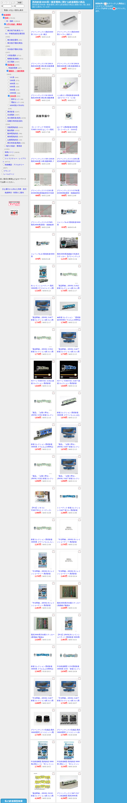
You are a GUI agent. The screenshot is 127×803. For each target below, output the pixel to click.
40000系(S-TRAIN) (17, 105)
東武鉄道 (10, 112)
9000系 (12, 90)
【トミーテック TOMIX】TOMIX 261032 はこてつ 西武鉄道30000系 (42, 129)
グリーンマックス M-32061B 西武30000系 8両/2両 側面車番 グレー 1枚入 (42, 97)
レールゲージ (9, 174)
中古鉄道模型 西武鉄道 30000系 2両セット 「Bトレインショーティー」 (68, 764)
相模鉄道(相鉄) (13, 59)
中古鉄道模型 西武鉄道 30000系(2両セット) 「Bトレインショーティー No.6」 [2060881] (42, 764)
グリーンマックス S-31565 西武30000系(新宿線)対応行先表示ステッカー (42, 193)
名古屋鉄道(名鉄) (14, 118)
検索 (20, 3)
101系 (12, 77)
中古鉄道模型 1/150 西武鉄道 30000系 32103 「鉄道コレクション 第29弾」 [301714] (68, 668)
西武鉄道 (10, 65)
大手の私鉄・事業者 (14, 24)
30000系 (13, 96)
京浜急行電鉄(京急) (14, 49)
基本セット (15, 99)
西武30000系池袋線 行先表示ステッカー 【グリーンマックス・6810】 (68, 256)
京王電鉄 (10, 62)
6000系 (12, 87)
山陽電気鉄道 (12, 140)
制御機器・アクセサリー (14, 165)
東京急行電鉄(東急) (14, 43)
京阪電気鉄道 (12, 127)
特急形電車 (13, 68)
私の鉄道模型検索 (14, 801)
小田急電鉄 (11, 55)
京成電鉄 (10, 115)
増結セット (15, 102)
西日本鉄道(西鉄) (14, 143)
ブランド (7, 171)
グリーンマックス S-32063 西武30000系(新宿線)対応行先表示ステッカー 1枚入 (68, 161)
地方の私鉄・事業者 (14, 146)
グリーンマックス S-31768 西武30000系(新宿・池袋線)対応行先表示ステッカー (68, 193)
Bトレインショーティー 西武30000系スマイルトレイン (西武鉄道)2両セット (42, 288)
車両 (6, 18)
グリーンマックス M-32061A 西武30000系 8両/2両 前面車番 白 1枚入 (42, 66)
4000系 (12, 84)
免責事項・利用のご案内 (14, 193)
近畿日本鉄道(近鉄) (14, 121)
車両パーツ (9, 152)
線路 (6, 155)
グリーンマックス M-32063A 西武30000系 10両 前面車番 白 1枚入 (68, 66)
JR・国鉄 (9, 21)
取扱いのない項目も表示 (12, 10)
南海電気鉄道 (12, 137)
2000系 (12, 80)
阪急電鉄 (10, 130)
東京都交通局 (12, 40)
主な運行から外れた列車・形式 (14, 189)
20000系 (13, 93)
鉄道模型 (7, 15)
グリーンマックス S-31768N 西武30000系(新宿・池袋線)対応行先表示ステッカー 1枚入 (42, 224)
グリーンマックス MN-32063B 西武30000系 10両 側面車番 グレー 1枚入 (42, 161)
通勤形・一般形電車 (16, 71)
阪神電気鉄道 (12, 133)
